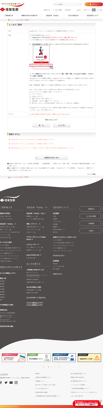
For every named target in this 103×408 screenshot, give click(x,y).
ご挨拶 (54, 216)
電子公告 (55, 232)
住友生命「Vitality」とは (7, 227)
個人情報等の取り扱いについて (78, 381)
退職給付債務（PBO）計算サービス (35, 282)
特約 (1, 300)
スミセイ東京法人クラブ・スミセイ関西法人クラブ (35, 304)
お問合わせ (47, 10)
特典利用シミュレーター (33, 250)
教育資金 (2, 286)
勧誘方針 (37, 373)
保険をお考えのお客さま (11, 267)
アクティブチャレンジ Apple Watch (9, 232)
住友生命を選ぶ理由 (6, 326)
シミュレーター (5, 235)
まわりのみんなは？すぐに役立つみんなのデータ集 (7, 320)
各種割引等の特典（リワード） (35, 227)
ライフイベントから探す (6, 219)
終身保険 (2, 292)
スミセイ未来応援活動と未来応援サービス (10, 248)
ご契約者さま (6, 207)
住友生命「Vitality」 (46, 114)
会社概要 (55, 224)
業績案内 (55, 227)
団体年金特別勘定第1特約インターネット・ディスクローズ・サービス (37, 276)
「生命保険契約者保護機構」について (80, 388)
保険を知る (3, 310)
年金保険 (2, 289)
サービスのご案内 (6, 242)
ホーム (10, 20)
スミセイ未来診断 (4, 245)
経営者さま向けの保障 (32, 293)
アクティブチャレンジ (32, 229)
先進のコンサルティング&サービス (64, 237)
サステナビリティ (59, 255)
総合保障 (2, 281)
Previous (44, 367)
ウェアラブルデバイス (63, 114)
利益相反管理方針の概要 (41, 392)
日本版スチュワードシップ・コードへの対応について (84, 392)
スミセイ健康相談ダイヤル (6, 253)
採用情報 (56, 261)
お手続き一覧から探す (5, 216)
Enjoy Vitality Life (5, 237)
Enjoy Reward (30, 258)
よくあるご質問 (57, 10)
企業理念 (55, 219)
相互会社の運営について (59, 229)
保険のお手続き (5, 213)
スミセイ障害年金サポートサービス (9, 258)
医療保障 (2, 284)
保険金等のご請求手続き (32, 279)
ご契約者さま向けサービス (35, 270)
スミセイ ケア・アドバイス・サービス (9, 256)
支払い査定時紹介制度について (78, 373)
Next (59, 367)
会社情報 (56, 213)
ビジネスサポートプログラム (36, 297)
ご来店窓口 (67, 10)
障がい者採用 (56, 269)
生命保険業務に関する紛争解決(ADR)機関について (47, 396)
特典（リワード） (5, 229)
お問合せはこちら (51, 158)
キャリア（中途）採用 (58, 266)
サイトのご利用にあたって (42, 388)
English (79, 10)
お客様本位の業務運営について (43, 377)
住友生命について (61, 207)
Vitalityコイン (30, 232)
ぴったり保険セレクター (8, 273)
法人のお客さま (33, 263)
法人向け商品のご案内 (33, 287)
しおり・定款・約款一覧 (77, 396)
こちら (39, 110)
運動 (54, 114)
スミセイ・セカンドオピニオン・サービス (10, 250)
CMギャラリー (58, 274)
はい (41, 125)
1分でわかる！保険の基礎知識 (7, 313)
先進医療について (39, 381)
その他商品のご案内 (6, 305)
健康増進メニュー (31, 216)
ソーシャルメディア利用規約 (78, 385)
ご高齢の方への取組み (5, 261)
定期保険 (2, 297)
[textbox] (67, 4)
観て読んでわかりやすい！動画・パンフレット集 (6, 316)
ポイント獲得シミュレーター (34, 247)
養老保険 (2, 294)
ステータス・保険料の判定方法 (35, 219)
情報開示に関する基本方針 (77, 377)
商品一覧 (3, 278)
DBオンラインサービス (32, 272)
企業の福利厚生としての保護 (33, 290)
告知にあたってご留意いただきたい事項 (45, 385)
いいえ (61, 125)
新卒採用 (55, 264)
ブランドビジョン (57, 221)
